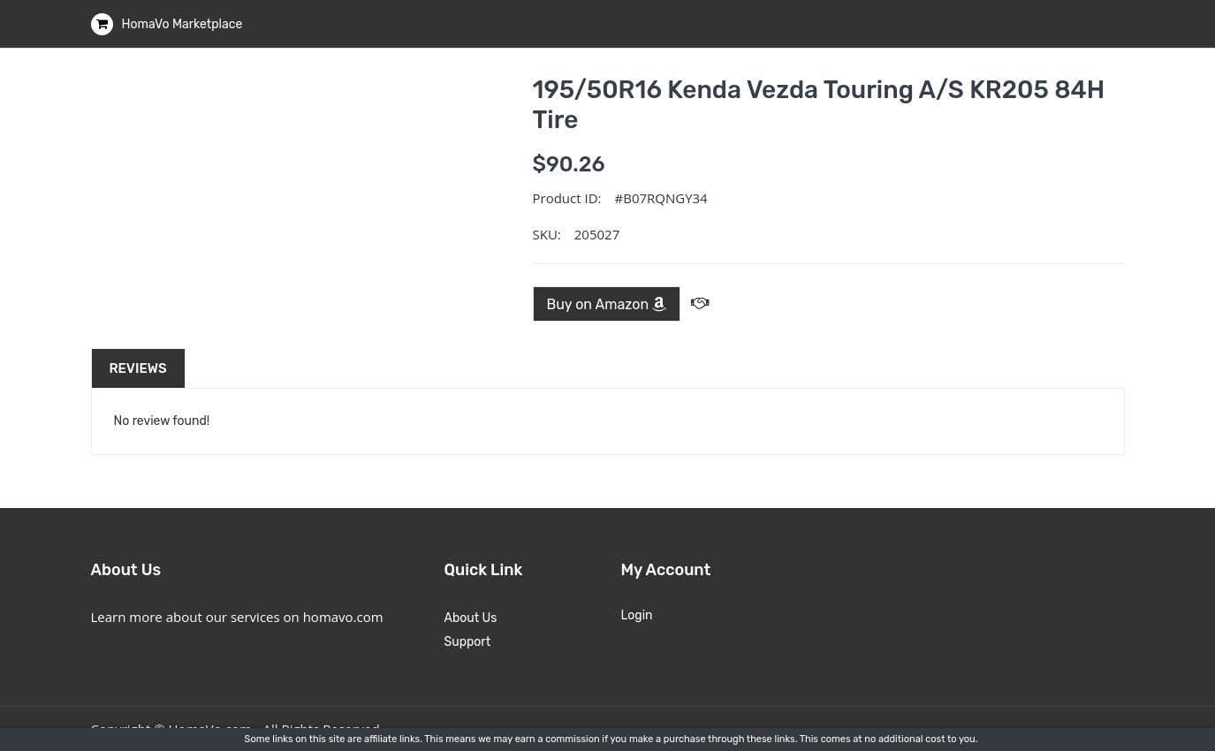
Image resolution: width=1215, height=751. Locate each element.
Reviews (138, 368)
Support (467, 641)
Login (637, 615)
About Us (470, 618)
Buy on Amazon (607, 304)
